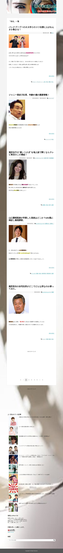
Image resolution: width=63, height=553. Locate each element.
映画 (50, 339)
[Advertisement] (20, 365)
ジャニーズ (51, 98)
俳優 (52, 292)
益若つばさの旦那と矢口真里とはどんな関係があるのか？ (33, 503)
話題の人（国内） (49, 223)
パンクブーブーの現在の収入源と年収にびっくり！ (31, 445)
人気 (44, 81)
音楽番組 (51, 158)
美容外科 (48, 273)
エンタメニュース (39, 158)
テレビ (34, 81)
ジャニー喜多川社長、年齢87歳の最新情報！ (29, 95)
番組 (50, 81)
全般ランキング (11, 532)
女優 (45, 158)
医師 (37, 273)
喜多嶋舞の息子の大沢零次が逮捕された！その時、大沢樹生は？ (34, 436)
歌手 (47, 158)
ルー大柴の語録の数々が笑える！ (27, 426)
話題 (52, 205)
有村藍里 (44, 273)
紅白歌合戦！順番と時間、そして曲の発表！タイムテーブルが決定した (36, 484)
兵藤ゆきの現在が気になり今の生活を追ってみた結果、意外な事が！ (35, 417)
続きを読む (51, 76)
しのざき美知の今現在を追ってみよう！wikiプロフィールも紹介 (34, 474)
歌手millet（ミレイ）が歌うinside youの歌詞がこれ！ (31, 465)
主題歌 (43, 205)
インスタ (33, 273)
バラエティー (39, 81)
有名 (47, 81)
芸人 (52, 32)
